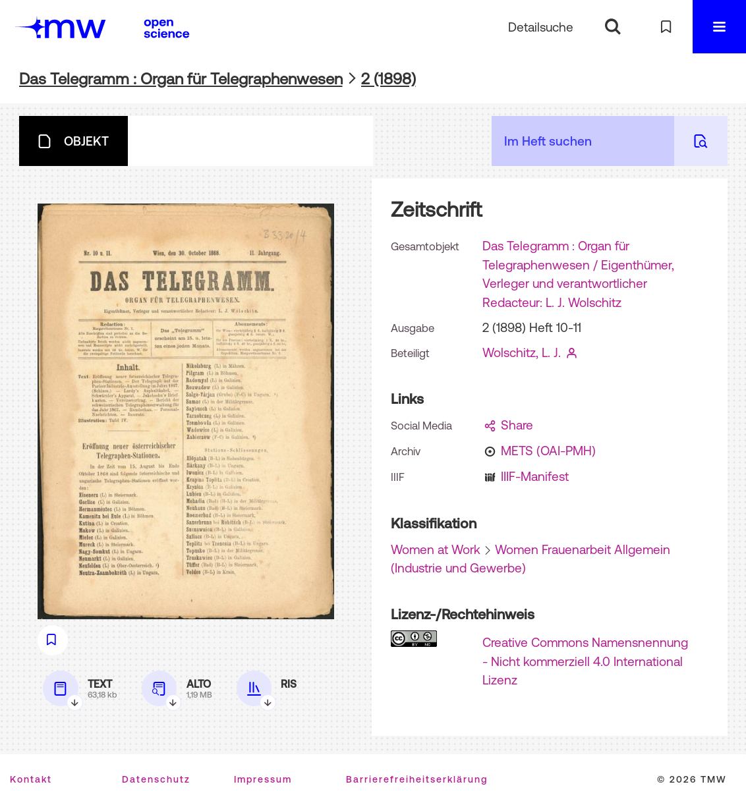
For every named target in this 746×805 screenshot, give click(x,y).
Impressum (263, 779)
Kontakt (31, 779)
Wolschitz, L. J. (521, 352)
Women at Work (435, 549)
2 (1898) (388, 79)
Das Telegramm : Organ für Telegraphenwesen (181, 79)
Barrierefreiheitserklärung (417, 779)
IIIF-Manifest (535, 476)
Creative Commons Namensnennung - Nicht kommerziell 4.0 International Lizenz (585, 661)
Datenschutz (156, 779)
